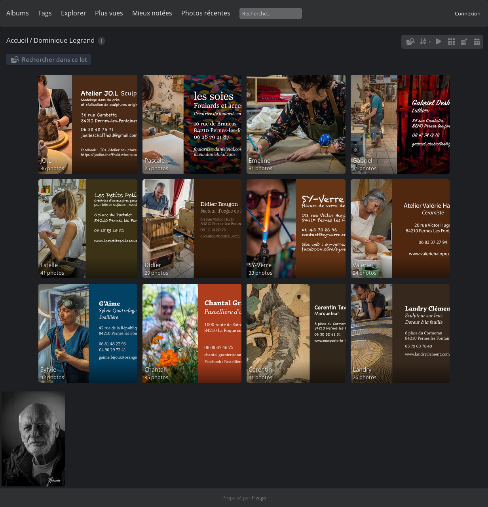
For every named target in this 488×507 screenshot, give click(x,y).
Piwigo (259, 497)
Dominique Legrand (64, 40)
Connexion (467, 13)
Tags (45, 13)
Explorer (73, 13)
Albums (17, 13)
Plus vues (109, 13)
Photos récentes (205, 13)
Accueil (17, 40)
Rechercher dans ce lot (54, 59)
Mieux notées (152, 13)
